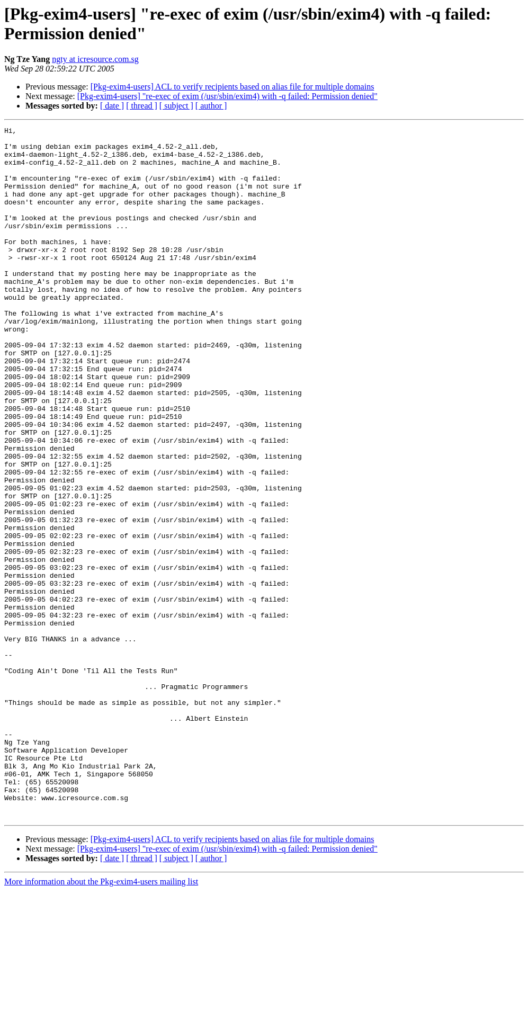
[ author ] (211, 105)
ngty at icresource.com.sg (95, 59)
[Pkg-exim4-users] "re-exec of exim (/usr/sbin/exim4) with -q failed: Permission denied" (227, 96)
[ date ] (112, 105)
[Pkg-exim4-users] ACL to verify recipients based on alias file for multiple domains (232, 86)
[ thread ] (141, 105)
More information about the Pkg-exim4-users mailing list (101, 1019)
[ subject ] (176, 105)
